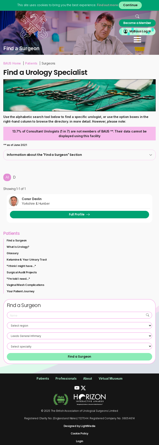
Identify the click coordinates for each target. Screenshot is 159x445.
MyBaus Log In (140, 31)
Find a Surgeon (17, 240)
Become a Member (137, 23)
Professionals (65, 378)
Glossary (12, 253)
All (7, 177)
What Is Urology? (18, 246)
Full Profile (76, 214)
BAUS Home (12, 63)
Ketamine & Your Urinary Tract (27, 259)
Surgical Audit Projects (22, 272)
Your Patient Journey (20, 291)
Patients (31, 63)
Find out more (107, 5)
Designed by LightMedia (80, 426)
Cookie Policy (79, 433)
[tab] (79, 155)
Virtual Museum (110, 378)
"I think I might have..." (21, 266)
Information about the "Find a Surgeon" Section (79, 155)
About (87, 378)
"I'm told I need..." (18, 278)
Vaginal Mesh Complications (25, 285)
